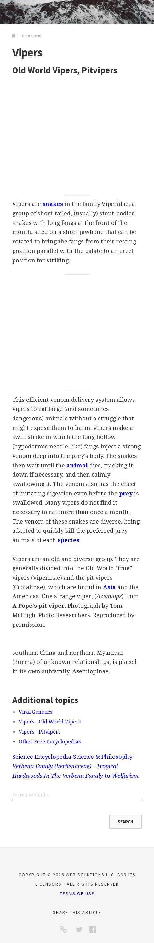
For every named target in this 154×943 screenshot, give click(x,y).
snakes (53, 204)
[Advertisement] (77, 137)
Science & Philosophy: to (75, 766)
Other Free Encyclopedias (50, 742)
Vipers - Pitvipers (39, 732)
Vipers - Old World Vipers (50, 722)
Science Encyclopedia (41, 756)
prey (126, 493)
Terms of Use (77, 893)
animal (77, 465)
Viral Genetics (35, 712)
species (68, 540)
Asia (109, 587)
